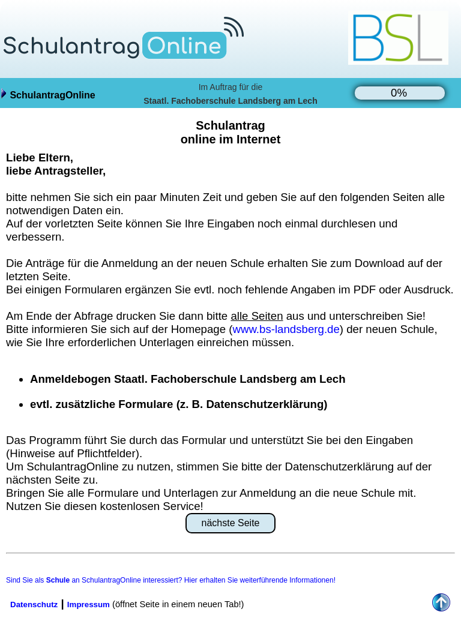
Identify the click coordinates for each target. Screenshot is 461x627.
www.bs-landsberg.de (285, 329)
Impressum (88, 604)
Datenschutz (34, 604)
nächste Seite (231, 523)
